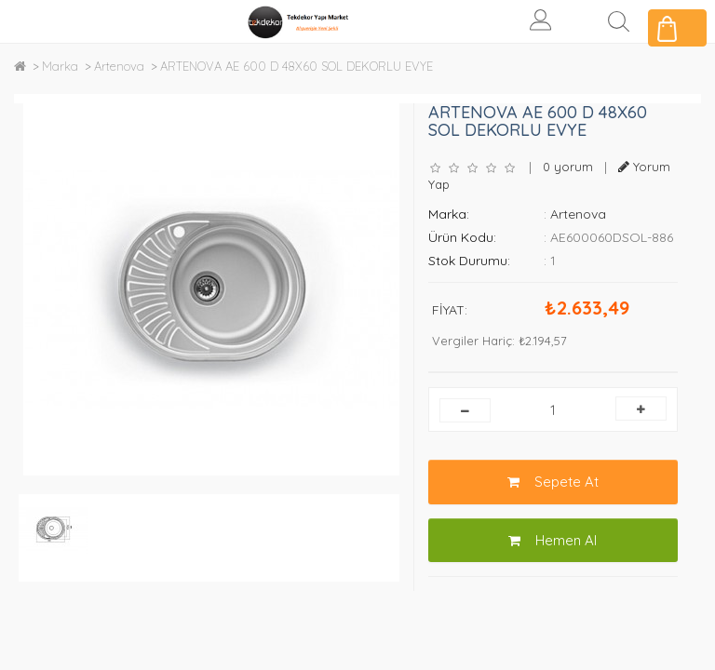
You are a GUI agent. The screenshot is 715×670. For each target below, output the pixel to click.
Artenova (119, 66)
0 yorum (568, 166)
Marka (60, 66)
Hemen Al (552, 540)
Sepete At (553, 481)
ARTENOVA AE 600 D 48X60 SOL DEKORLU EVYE (296, 66)
